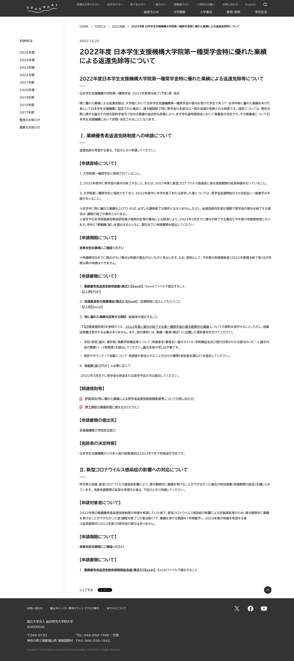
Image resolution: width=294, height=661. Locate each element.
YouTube (264, 608)
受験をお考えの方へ (88, 4)
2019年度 (27, 97)
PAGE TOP (268, 590)
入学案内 (206, 11)
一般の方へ (159, 4)
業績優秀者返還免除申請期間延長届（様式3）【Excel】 (120, 569)
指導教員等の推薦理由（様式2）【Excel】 (111, 301)
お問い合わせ (230, 4)
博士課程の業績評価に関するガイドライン (111, 407)
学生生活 (261, 11)
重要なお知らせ (30, 127)
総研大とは (151, 11)
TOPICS (26, 40)
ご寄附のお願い (206, 4)
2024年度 (27, 59)
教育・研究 (233, 11)
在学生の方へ (115, 4)
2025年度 (27, 52)
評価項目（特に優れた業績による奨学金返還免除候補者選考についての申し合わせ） (139, 398)
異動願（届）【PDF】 (97, 365)
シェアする (86, 589)
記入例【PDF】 (91, 291)
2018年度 (27, 104)
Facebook (251, 608)
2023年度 (27, 67)
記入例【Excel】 (92, 306)
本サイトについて (116, 608)
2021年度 (27, 82)
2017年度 (27, 112)
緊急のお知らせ (30, 119)
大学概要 (179, 11)
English (250, 4)
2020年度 (27, 89)
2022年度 (27, 74)
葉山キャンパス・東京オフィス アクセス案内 (74, 608)
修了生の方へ (138, 4)
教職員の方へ (182, 4)
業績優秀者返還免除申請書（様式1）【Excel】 (114, 286)
